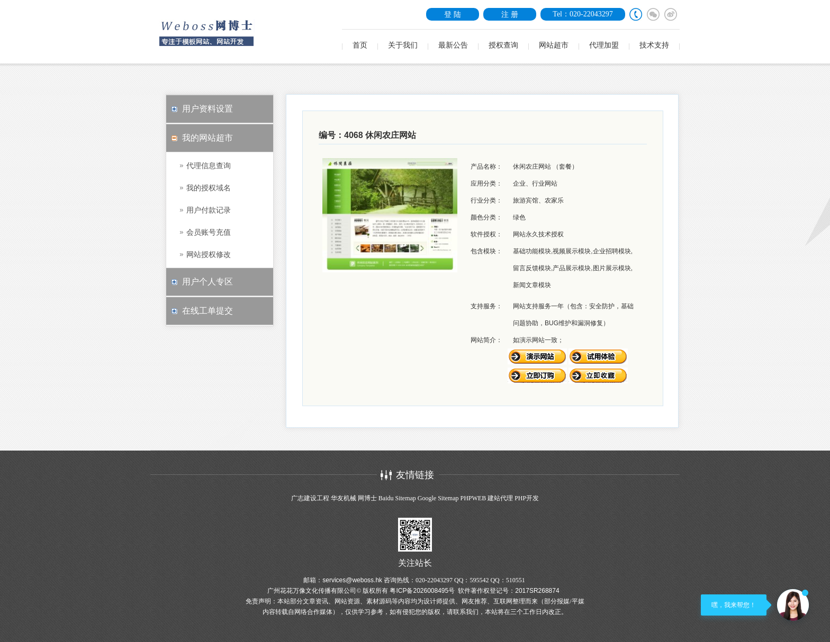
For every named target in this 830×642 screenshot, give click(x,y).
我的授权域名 (208, 188)
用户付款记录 (208, 210)
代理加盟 (604, 45)
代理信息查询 (208, 165)
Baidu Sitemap (397, 498)
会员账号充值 (208, 232)
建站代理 (500, 498)
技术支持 (654, 45)
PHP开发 (527, 498)
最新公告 (453, 45)
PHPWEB (473, 498)
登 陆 (452, 14)
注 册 (509, 14)
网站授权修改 (208, 254)
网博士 (367, 498)
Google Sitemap (438, 498)
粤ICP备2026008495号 (422, 590)
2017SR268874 (537, 590)
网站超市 (554, 45)
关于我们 (403, 45)
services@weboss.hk (352, 580)
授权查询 (503, 45)
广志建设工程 (310, 498)
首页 (360, 45)
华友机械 (343, 498)
